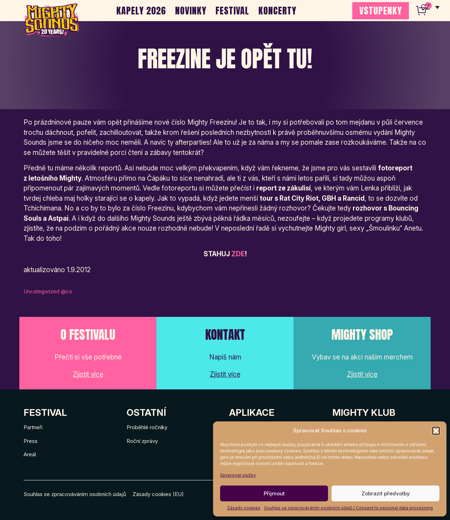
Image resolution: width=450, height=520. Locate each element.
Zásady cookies (244, 507)
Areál (30, 454)
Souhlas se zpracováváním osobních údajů (75, 494)
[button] (435, 430)
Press (31, 441)
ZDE (238, 254)
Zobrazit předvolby (385, 493)
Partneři (33, 427)
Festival (232, 11)
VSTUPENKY (380, 11)
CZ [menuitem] (425, 7)
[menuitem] (430, 7)
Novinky (190, 11)
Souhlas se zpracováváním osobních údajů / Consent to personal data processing (348, 507)
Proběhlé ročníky (147, 427)
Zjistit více (88, 374)
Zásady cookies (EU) (158, 494)
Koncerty (277, 11)
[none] (430, 7)
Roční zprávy (142, 441)
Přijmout (274, 493)
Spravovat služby (238, 475)
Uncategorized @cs (48, 291)
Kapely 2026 (141, 11)
